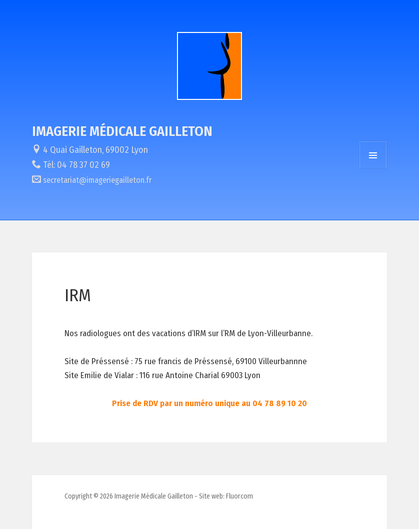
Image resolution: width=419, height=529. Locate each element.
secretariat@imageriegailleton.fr (97, 180)
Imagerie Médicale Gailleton (122, 131)
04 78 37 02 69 (83, 164)
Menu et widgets (373, 155)
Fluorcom (239, 496)
